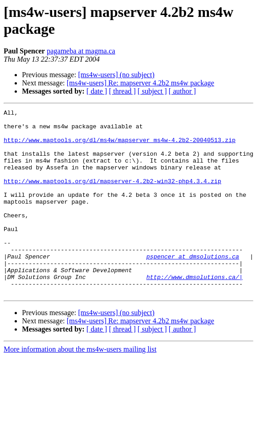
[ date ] (96, 91)
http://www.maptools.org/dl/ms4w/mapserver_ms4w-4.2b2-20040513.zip (120, 146)
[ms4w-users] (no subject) (116, 75)
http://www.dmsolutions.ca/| (194, 311)
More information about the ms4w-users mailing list (80, 386)
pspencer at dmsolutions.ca (192, 286)
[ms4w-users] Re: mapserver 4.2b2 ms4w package (140, 83)
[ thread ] (122, 91)
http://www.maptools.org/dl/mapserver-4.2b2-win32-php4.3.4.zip (112, 196)
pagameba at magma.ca (81, 51)
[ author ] (182, 91)
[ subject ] (152, 91)
